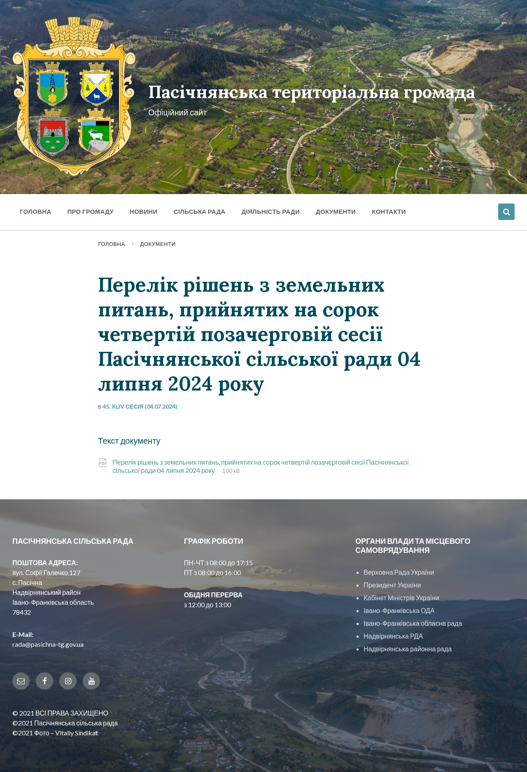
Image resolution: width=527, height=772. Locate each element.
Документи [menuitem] (336, 208)
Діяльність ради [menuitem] (271, 208)
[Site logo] (73, 171)
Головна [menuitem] (35, 208)
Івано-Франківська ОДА (399, 607)
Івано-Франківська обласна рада (413, 620)
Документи (158, 241)
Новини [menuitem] (144, 208)
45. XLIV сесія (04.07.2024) (140, 403)
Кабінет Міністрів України (401, 595)
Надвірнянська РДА (393, 633)
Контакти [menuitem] (389, 208)
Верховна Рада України (399, 569)
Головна (111, 241)
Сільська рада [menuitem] (200, 208)
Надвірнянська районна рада (408, 646)
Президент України (392, 582)
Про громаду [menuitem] (90, 208)
